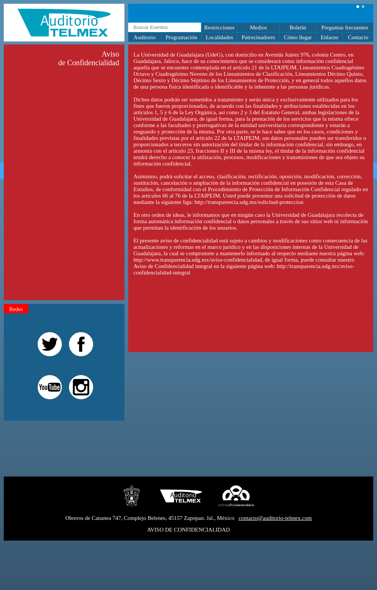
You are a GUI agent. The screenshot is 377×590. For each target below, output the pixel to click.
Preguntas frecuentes (344, 28)
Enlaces (330, 37)
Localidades (219, 37)
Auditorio (144, 37)
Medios (258, 28)
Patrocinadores (258, 37)
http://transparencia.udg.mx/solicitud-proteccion (249, 202)
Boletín (298, 28)
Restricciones (219, 28)
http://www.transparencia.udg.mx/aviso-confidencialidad (197, 260)
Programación (181, 37)
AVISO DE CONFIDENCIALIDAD (188, 530)
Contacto (358, 37)
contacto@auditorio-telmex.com (275, 518)
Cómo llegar (298, 37)
